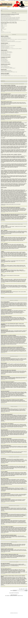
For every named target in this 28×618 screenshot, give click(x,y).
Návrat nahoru (3, 91)
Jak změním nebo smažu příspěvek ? (6, 51)
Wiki (14, 0)
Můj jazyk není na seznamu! (5, 46)
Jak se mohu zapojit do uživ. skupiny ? (6, 67)
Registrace (26, 3)
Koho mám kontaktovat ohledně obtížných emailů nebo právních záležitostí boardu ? (13, 75)
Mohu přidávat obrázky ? (4, 60)
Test (5, 3)
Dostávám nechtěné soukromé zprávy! (6, 71)
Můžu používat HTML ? (4, 58)
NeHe (25, 0)
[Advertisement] (14, 604)
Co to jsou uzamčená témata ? (5, 62)
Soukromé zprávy (12, 4)
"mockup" (2, 28)
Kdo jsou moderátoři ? (4, 65)
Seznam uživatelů (13, 3)
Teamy (12, 0)
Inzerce (20, 0)
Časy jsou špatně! (3, 44)
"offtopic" (2, 25)
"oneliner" (2, 26)
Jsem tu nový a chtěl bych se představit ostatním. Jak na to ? (10, 18)
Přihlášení (17, 4)
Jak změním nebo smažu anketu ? (6, 54)
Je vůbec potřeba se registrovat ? (6, 37)
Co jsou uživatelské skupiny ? (5, 66)
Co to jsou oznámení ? (4, 61)
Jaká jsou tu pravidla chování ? (5, 15)
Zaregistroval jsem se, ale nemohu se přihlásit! (8, 40)
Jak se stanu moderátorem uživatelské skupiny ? (8, 68)
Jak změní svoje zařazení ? (5, 47)
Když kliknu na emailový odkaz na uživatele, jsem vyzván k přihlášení (11, 48)
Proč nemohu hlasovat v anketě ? (6, 55)
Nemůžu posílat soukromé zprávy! (6, 70)
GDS (22, 0)
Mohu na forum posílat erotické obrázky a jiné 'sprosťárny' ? (10, 19)
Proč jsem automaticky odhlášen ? (6, 38)
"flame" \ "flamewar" (4, 24)
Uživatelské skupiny (20, 3)
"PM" (1, 29)
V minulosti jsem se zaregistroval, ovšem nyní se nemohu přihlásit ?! (11, 41)
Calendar (22, 4)
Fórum (9, 0)
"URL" (2, 30)
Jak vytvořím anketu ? (4, 53)
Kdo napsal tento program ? (5, 74)
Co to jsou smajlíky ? (4, 59)
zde (18, 565)
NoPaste (17, 0)
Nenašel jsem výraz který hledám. (6, 32)
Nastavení (7, 4)
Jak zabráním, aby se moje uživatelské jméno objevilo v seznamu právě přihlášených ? (14, 39)
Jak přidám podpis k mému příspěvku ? (7, 52)
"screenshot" (3, 27)
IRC (27, 0)
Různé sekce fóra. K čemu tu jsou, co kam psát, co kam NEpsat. (10, 17)
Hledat (8, 3)
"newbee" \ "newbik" (4, 23)
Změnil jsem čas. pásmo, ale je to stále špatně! (8, 45)
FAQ (2, 3)
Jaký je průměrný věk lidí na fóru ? (6, 16)
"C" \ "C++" (2, 31)
